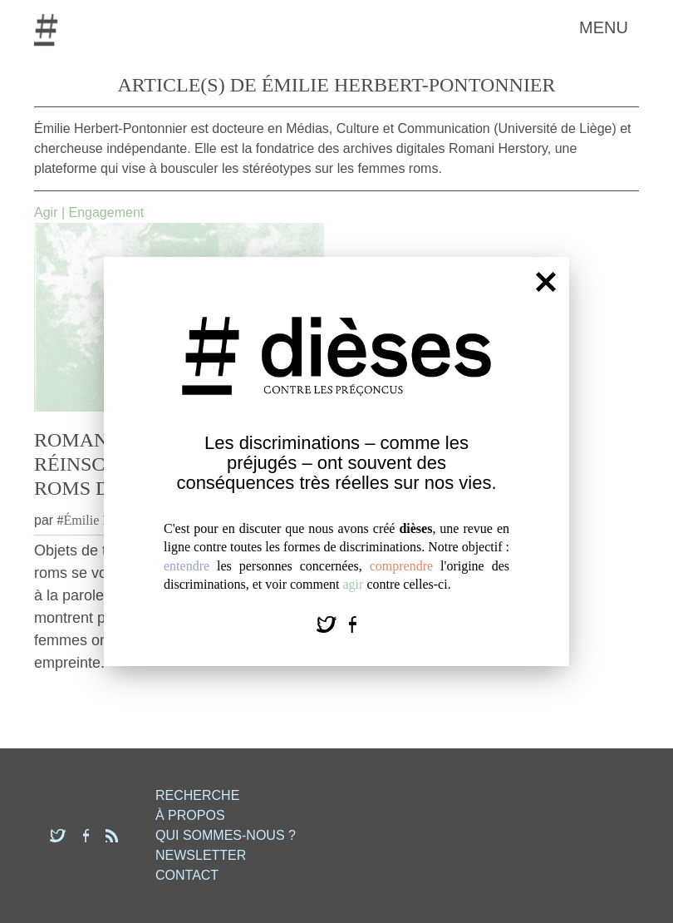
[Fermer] (546, 281)
